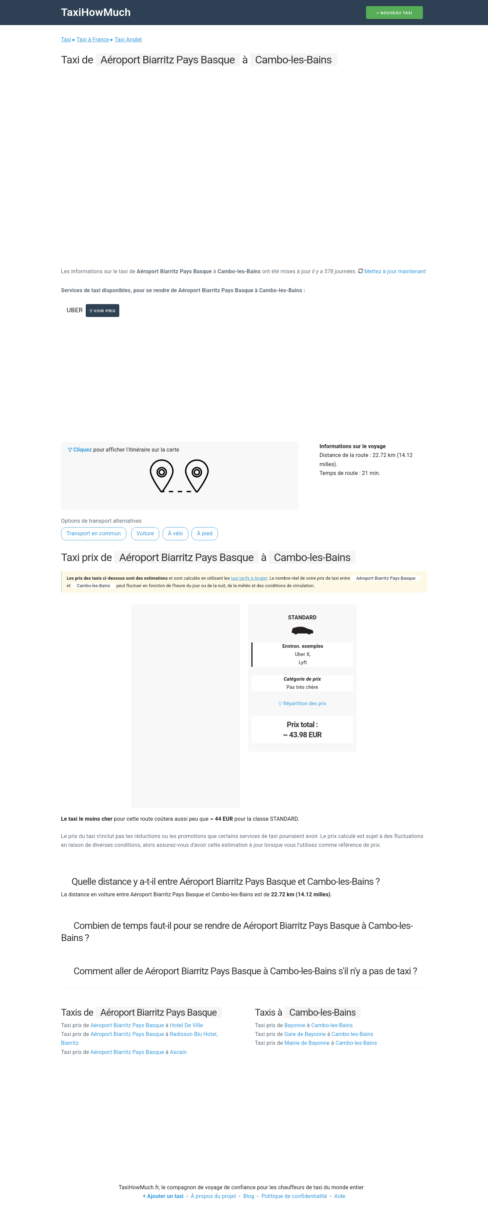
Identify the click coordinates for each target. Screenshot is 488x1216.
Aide (339, 1196)
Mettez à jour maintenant (392, 271)
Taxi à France (93, 39)
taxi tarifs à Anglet (249, 578)
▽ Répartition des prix (302, 703)
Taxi (66, 39)
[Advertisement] (244, 115)
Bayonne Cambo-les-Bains (304, 1025)
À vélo (175, 533)
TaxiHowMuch (96, 12)
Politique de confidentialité (294, 1196)
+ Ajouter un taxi (163, 1196)
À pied (204, 533)
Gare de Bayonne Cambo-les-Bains (314, 1034)
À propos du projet (213, 1196)
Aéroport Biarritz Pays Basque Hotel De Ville (132, 1025)
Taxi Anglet (128, 39)
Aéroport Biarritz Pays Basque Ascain (124, 1052)
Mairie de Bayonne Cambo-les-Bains (316, 1043)
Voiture (145, 533)
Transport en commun (93, 533)
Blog (249, 1196)
